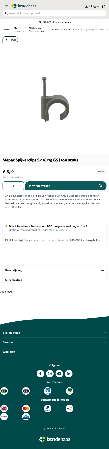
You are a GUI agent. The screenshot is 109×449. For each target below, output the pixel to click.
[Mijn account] (92, 6)
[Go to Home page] (23, 6)
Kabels (67, 29)
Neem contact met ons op (39, 240)
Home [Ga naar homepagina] (7, 29)
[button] (54, 99)
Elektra (55, 29)
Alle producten (19, 29)
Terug (10, 40)
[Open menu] (7, 6)
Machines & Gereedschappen (37, 29)
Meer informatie (58, 230)
